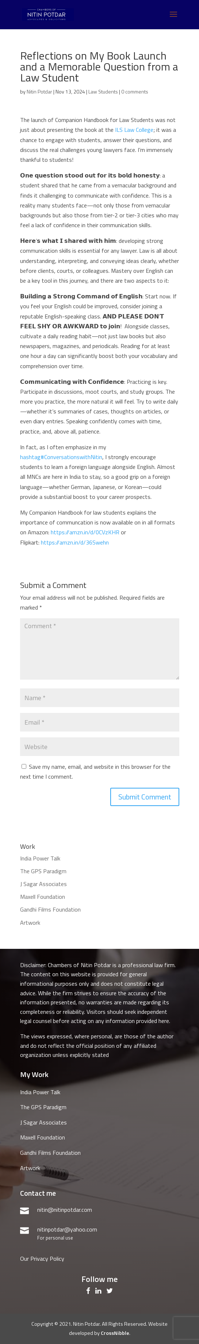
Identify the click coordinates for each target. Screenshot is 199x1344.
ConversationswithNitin (61, 457)
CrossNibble (115, 1333)
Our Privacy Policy (42, 1258)
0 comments (134, 91)
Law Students (103, 91)
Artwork (30, 922)
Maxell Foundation (42, 896)
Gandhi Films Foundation (50, 909)
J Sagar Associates (43, 883)
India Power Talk (40, 858)
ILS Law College (134, 129)
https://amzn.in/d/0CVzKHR (85, 532)
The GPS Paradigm (43, 871)
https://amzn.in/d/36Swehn (75, 542)
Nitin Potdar (39, 91)
